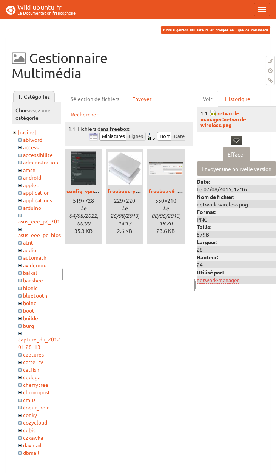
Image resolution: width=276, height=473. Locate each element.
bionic (30, 287)
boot (28, 310)
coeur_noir (36, 407)
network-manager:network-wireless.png (223, 119)
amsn (29, 169)
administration (40, 162)
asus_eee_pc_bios (39, 234)
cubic (29, 429)
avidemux (34, 265)
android (32, 177)
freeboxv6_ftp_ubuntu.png (182, 191)
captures (33, 354)
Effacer (236, 154)
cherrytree (35, 384)
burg (28, 325)
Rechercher (84, 114)
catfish (31, 369)
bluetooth (35, 295)
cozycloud (35, 422)
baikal (30, 272)
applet (31, 184)
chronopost (36, 392)
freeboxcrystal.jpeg (132, 191)
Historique (237, 98)
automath (34, 257)
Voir (207, 98)
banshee (33, 280)
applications (37, 200)
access (31, 147)
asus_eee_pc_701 (39, 221)
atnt (28, 242)
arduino (32, 207)
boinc (29, 302)
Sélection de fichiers (95, 98)
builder (31, 318)
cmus (29, 399)
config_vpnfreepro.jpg (94, 191)
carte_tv (33, 361)
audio (29, 250)
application (36, 192)
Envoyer (141, 98)
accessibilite (38, 154)
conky (30, 414)
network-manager (218, 279)
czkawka (33, 437)
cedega (31, 377)
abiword (32, 139)
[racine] (27, 132)
